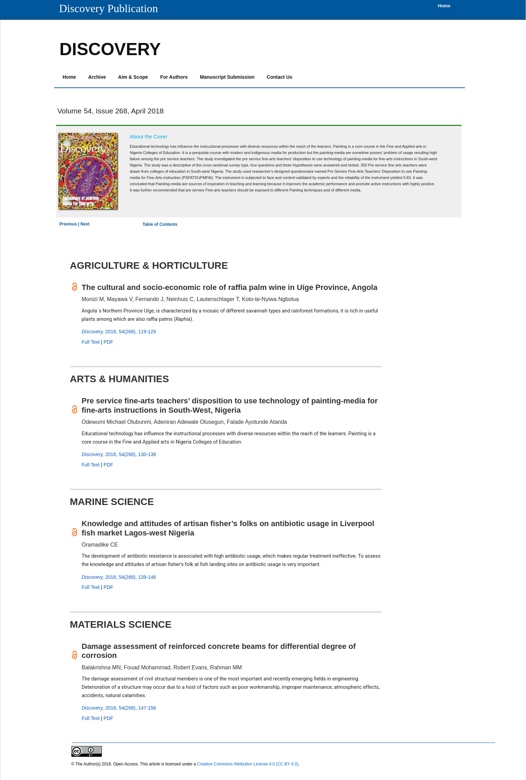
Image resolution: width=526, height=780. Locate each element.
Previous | (70, 224)
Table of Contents (160, 224)
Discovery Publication (108, 8)
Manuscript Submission (227, 77)
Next (84, 224)
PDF (108, 342)
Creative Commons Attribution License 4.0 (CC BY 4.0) (247, 764)
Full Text (91, 342)
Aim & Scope (133, 77)
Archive (97, 77)
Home (69, 77)
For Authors (174, 77)
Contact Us (279, 77)
